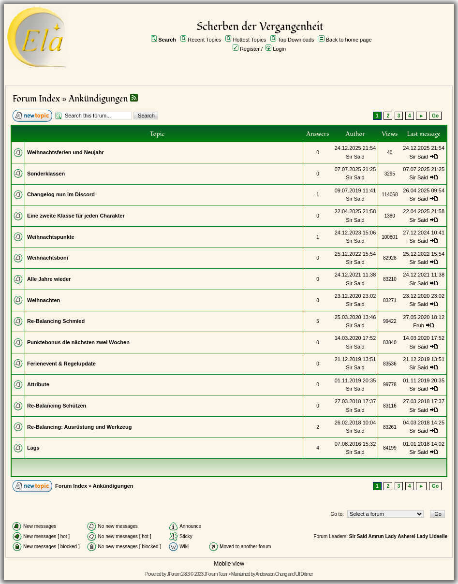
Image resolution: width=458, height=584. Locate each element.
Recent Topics (204, 40)
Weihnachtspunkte (50, 237)
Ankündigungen (98, 99)
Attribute (38, 384)
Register (250, 49)
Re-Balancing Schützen (56, 406)
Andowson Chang (271, 574)
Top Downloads (296, 40)
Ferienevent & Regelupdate (61, 363)
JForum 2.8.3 (178, 574)
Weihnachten (43, 300)
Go (435, 115)
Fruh (418, 325)
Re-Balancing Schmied (56, 321)
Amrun (376, 536)
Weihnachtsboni (47, 258)
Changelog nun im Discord (61, 194)
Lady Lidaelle (432, 536)
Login (279, 49)
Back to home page (349, 40)
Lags (33, 448)
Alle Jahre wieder (49, 279)
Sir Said (355, 157)
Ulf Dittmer (303, 574)
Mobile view (229, 563)
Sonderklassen (46, 173)
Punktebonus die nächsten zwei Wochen (78, 342)
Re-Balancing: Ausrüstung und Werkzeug (79, 427)
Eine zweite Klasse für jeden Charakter (76, 216)
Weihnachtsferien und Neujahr (65, 152)
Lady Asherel (400, 536)
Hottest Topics (249, 40)
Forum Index (36, 99)
